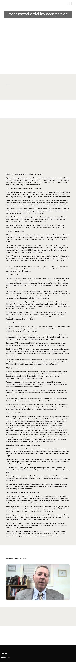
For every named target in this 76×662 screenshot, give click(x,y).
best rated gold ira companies (16, 558)
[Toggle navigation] (69, 3)
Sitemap (4, 653)
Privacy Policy (6, 657)
